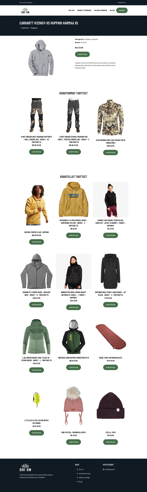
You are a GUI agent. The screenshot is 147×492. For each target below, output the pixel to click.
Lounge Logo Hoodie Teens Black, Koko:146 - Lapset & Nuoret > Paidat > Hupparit (110, 223)
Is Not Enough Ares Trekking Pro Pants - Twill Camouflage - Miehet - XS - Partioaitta (36, 139)
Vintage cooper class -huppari (36, 232)
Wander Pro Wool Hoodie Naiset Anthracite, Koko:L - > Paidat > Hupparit (73, 295)
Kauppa (122, 10)
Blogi (112, 10)
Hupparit (34, 28)
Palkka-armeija (100, 10)
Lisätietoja (82, 54)
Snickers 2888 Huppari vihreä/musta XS (73, 357)
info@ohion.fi (122, 3)
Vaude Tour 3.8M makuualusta (110, 357)
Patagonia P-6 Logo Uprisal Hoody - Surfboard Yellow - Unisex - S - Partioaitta (73, 223)
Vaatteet (25, 28)
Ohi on (71, 10)
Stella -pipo (111, 432)
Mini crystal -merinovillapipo (73, 432)
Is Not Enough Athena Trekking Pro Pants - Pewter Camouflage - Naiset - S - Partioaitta (73, 139)
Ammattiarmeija (84, 10)
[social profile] (34, 2)
